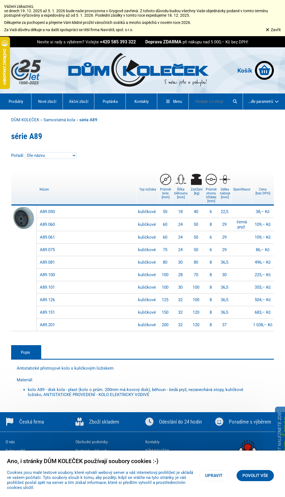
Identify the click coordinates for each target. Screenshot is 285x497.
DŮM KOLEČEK (25, 119)
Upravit (213, 475)
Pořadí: (18, 155)
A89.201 (47, 324)
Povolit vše (255, 475)
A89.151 (47, 312)
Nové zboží (47, 101)
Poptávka (110, 101)
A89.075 (47, 249)
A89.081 (47, 262)
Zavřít (273, 30)
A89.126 (47, 299)
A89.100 (47, 274)
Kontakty (141, 101)
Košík (255, 70)
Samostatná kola (59, 119)
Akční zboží (79, 101)
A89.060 (47, 224)
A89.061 (47, 237)
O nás (10, 441)
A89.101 (47, 287)
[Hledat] (235, 101)
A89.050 (47, 211)
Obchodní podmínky (91, 441)
